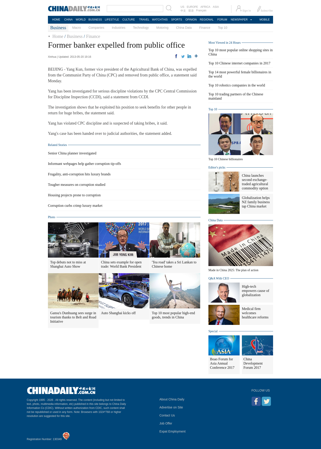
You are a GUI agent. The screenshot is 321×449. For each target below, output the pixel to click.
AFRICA (205, 6)
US (182, 6)
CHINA (68, 19)
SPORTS (176, 19)
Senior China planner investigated (72, 153)
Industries (119, 27)
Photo (51, 217)
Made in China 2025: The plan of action (233, 270)
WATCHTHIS (160, 19)
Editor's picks (216, 167)
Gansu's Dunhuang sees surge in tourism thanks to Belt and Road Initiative (73, 317)
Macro (76, 27)
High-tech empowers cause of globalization (255, 291)
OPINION (191, 19)
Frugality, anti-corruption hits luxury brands (79, 174)
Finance (204, 27)
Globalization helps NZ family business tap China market (256, 202)
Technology (141, 27)
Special (213, 331)
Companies (96, 27)
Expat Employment (172, 431)
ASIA (216, 6)
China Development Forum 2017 (253, 363)
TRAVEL (144, 19)
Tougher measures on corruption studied (76, 185)
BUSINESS (95, 19)
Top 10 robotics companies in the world (236, 85)
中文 (183, 10)
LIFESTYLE (112, 19)
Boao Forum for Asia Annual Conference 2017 (222, 363)
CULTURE (128, 19)
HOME (56, 19)
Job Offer (165, 423)
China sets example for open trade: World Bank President (121, 264)
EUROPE (192, 6)
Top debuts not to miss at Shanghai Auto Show (68, 264)
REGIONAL (207, 19)
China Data (184, 27)
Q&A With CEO (218, 278)
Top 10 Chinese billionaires (225, 159)
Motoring (162, 27)
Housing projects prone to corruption (74, 195)
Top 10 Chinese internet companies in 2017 (239, 63)
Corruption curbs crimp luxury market (75, 205)
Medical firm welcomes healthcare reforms (255, 313)
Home (57, 36)
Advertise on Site (171, 407)
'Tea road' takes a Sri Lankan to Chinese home (174, 264)
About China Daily (171, 399)
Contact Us (167, 415)
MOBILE (264, 19)
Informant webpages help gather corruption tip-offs (84, 164)
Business (74, 36)
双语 (191, 10)
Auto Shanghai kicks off (118, 313)
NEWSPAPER (239, 19)
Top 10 (222, 27)
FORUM (222, 19)
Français (201, 10)
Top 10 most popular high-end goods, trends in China (173, 315)
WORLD (81, 19)
